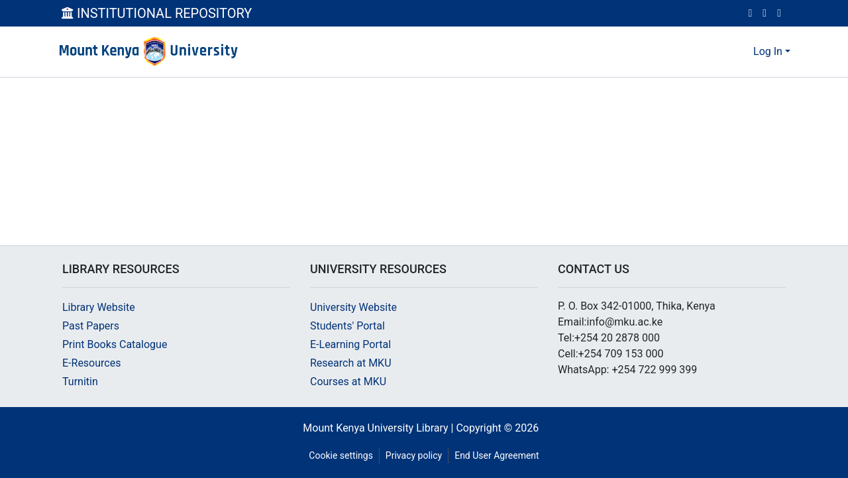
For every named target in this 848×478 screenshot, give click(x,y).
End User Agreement (496, 455)
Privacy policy (414, 455)
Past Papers (90, 326)
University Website (353, 307)
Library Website (98, 307)
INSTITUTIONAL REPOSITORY (157, 13)
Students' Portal (347, 326)
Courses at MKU (348, 381)
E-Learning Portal (350, 344)
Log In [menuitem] (767, 51)
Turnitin (80, 381)
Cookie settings (341, 455)
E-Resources (91, 363)
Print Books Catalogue (114, 344)
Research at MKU (351, 363)
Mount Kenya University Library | (379, 428)
